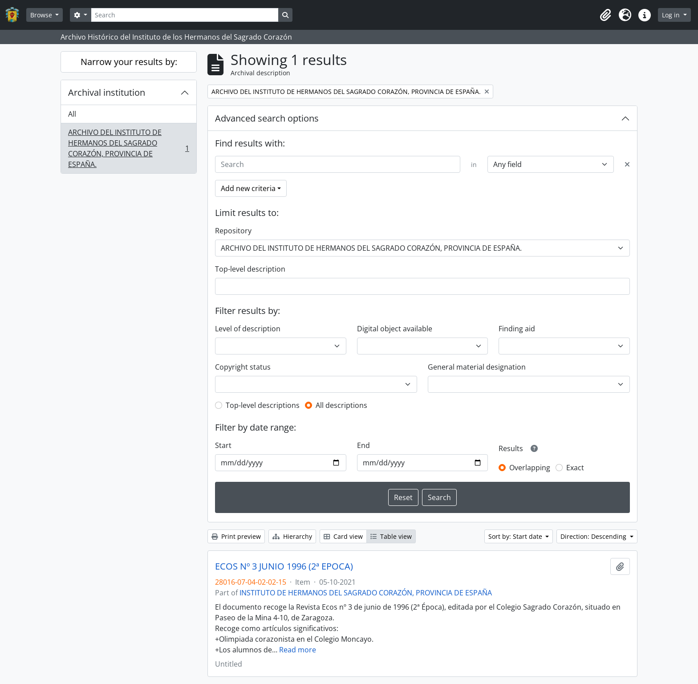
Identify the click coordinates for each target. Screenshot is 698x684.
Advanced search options (267, 118)
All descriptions (341, 405)
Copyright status (243, 367)
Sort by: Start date (516, 536)
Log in (672, 15)
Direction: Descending (594, 536)
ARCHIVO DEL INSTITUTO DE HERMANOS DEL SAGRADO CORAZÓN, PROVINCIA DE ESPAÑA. (128, 148)
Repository (233, 231)
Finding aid (517, 329)
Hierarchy (292, 536)
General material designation (477, 367)
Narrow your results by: (129, 62)
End (363, 445)
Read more (297, 650)
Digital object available (394, 329)
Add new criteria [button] (248, 188)
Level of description (247, 329)
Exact (575, 467)
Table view (391, 536)
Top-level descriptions (263, 405)
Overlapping (529, 467)
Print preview (236, 536)
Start (223, 445)
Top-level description (250, 269)
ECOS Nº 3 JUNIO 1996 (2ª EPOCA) (284, 566)
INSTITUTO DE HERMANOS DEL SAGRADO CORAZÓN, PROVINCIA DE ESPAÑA (365, 593)
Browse (42, 15)
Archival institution (106, 92)
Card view (343, 536)
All (72, 114)
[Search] (185, 15)
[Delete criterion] (627, 164)
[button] (605, 15)
